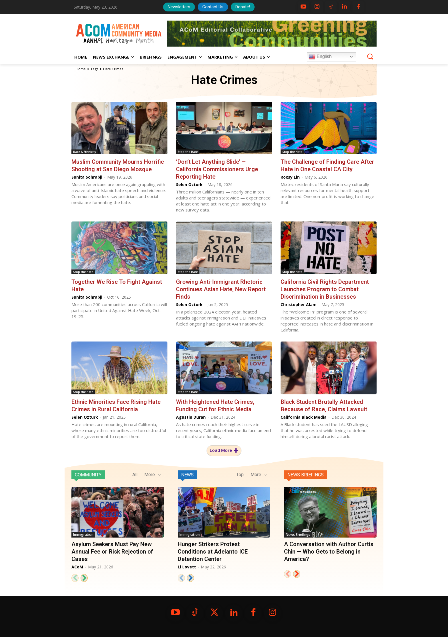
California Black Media (304, 417)
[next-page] (84, 578)
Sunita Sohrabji (86, 177)
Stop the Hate (188, 152)
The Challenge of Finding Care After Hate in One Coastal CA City (327, 165)
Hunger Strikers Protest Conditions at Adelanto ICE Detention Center (213, 551)
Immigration (83, 534)
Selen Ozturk (189, 184)
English (320, 56)
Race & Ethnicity (84, 152)
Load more (224, 450)
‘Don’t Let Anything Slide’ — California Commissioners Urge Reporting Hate (217, 169)
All (134, 474)
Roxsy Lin (290, 177)
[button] (370, 56)
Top (240, 474)
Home (81, 69)
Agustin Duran (191, 417)
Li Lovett (187, 567)
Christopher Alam (299, 304)
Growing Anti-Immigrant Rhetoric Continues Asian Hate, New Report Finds (221, 289)
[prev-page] (75, 578)
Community (88, 475)
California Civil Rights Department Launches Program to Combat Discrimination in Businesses (325, 289)
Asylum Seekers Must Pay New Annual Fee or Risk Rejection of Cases (112, 551)
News (187, 475)
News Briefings (305, 475)
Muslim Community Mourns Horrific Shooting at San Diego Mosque (117, 165)
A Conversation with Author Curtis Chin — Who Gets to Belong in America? (328, 551)
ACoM (77, 567)
